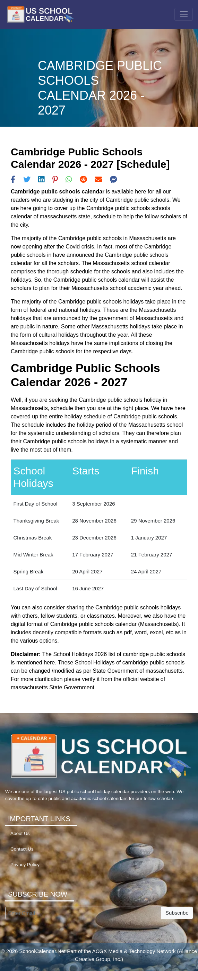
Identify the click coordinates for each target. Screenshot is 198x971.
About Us (20, 833)
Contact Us (22, 849)
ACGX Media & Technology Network (134, 951)
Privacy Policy (25, 864)
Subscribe (177, 913)
